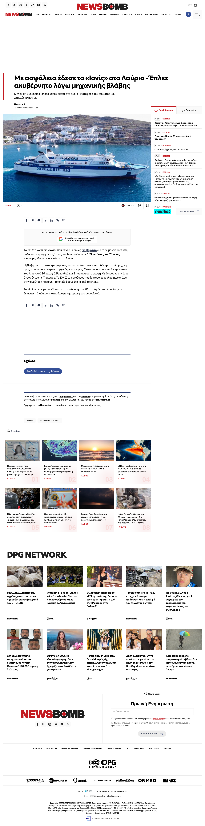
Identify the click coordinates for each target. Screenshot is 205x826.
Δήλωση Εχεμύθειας (70, 748)
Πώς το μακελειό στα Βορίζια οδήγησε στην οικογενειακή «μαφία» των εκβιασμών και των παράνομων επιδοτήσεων (21, 518)
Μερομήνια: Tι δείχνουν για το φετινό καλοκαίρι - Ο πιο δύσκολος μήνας (95, 469)
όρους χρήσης (159, 719)
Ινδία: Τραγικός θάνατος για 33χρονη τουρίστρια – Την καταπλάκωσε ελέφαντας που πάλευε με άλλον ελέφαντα (132, 518)
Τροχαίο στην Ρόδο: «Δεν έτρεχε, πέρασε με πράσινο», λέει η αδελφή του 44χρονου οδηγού (140, 597)
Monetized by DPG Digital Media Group (112, 791)
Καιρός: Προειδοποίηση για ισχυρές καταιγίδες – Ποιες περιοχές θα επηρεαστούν (94, 517)
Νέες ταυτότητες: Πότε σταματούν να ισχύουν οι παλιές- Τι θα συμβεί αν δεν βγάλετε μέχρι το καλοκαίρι (20, 470)
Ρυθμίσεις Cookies (114, 748)
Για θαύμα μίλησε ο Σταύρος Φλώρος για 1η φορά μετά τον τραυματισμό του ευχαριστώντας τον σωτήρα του (179, 601)
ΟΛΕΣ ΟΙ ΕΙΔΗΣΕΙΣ (37, 15)
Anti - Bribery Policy (135, 748)
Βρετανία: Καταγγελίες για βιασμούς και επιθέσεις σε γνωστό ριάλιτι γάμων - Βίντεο (176, 124)
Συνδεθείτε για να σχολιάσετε (43, 371)
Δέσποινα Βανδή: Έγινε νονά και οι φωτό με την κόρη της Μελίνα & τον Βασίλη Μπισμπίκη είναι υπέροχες (140, 662)
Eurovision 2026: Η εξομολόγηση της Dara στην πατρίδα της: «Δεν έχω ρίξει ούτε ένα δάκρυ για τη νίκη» (61, 662)
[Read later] (147, 205)
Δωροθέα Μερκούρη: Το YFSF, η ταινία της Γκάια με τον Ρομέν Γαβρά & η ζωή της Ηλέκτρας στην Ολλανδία (102, 599)
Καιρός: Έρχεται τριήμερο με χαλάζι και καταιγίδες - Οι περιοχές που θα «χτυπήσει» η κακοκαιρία (58, 470)
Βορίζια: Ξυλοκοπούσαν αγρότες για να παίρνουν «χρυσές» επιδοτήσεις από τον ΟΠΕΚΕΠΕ (22, 597)
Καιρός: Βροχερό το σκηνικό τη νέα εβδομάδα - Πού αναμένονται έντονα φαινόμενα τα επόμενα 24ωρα (181, 662)
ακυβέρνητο (89, 250)
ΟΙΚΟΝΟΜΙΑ (76, 15)
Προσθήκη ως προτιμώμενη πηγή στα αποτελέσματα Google (76, 239)
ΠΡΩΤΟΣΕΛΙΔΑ (145, 15)
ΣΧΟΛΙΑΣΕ (127, 205)
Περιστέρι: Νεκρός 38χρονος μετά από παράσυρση (173, 137)
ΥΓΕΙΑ (87, 15)
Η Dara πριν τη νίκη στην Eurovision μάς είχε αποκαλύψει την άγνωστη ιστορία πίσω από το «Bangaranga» (102, 662)
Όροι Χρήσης (51, 748)
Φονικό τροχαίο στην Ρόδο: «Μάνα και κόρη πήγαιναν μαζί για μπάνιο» (176, 199)
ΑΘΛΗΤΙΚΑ (108, 15)
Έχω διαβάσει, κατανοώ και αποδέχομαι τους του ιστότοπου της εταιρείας (152, 719)
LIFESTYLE (121, 15)
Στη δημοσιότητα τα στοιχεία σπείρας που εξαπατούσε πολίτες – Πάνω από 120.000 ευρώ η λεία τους (22, 662)
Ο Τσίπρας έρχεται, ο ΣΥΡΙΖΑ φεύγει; (172, 149)
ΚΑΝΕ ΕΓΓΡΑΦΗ (152, 733)
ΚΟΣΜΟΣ (97, 15)
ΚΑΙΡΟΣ (132, 15)
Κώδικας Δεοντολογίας (92, 748)
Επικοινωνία (153, 748)
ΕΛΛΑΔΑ (52, 15)
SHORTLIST (161, 15)
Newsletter (45, 405)
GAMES (172, 15)
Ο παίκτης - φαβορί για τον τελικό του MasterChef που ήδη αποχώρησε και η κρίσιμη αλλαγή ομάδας (62, 597)
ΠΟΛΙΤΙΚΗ (63, 15)
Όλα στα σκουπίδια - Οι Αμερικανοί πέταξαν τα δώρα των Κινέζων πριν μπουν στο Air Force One (58, 518)
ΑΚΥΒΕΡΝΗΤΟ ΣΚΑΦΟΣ (49, 420)
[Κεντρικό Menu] (197, 14)
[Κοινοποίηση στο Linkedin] (51, 220)
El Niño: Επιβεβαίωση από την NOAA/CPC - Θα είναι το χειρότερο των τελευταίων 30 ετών (132, 470)
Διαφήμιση (167, 748)
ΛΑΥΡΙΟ (30, 420)
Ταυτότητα (37, 748)
